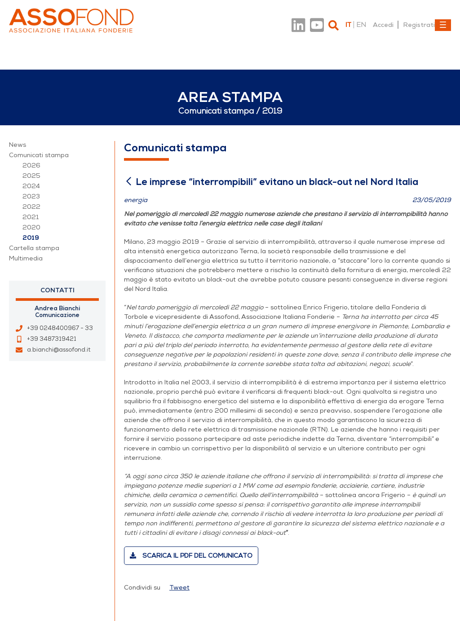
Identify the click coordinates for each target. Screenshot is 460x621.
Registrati (419, 25)
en (361, 24)
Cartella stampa (34, 248)
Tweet (179, 587)
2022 (31, 207)
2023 (31, 196)
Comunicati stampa (39, 155)
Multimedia (26, 258)
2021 (30, 217)
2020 (31, 227)
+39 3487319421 (51, 339)
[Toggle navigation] (443, 25)
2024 (31, 186)
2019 (30, 238)
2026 (31, 165)
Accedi (383, 25)
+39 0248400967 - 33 (60, 328)
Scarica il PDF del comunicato (191, 555)
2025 (31, 176)
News (17, 145)
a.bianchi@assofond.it (58, 349)
